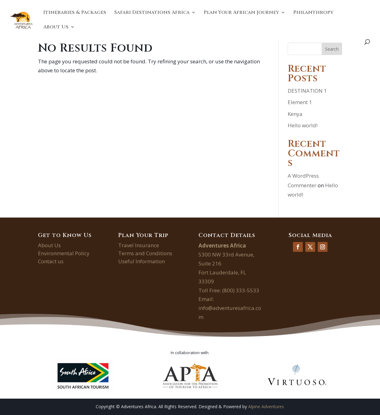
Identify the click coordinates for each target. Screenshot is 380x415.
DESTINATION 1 (307, 90)
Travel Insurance (138, 245)
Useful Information (141, 261)
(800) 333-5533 (240, 290)
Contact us (51, 261)
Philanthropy (313, 13)
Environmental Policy (64, 253)
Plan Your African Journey (241, 13)
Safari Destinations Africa (152, 13)
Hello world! (302, 125)
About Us (56, 27)
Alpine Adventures (266, 406)
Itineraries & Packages (74, 13)
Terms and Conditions (145, 253)
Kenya (295, 113)
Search (332, 49)
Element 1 (300, 102)
